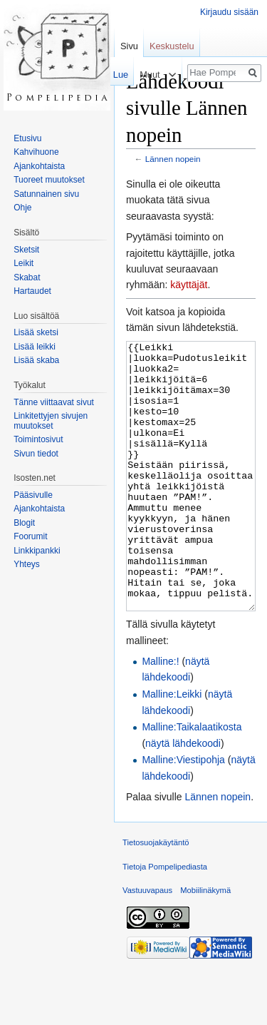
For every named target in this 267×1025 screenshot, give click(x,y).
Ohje (22, 208)
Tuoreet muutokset (49, 180)
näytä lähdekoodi (183, 796)
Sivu (129, 46)
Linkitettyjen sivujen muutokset (51, 421)
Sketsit (26, 250)
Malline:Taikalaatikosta (191, 780)
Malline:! (160, 714)
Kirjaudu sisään (229, 12)
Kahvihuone (36, 152)
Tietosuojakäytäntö (155, 896)
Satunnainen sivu (46, 194)
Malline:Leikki (171, 747)
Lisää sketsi (36, 332)
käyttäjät (188, 284)
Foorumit (30, 536)
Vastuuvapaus (147, 943)
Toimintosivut (38, 439)
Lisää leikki (35, 347)
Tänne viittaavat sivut (54, 402)
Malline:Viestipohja (183, 813)
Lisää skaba (36, 360)
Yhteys (27, 564)
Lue (117, 74)
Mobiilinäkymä (205, 943)
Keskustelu (172, 46)
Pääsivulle (33, 495)
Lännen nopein (173, 158)
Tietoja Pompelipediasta (164, 920)
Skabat (27, 277)
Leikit (23, 263)
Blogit (24, 523)
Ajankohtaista (39, 166)
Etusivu (27, 138)
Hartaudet (32, 291)
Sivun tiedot (36, 454)
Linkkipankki (37, 551)
